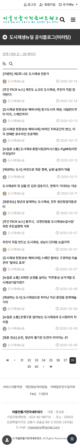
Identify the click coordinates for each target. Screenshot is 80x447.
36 (57, 359)
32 (28, 359)
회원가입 (47, 5)
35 (50, 359)
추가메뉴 (67, 5)
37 (64, 359)
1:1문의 (43, 394)
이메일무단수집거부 (62, 387)
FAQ (33, 394)
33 (35, 359)
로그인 (30, 5)
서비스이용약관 (12, 387)
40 (35, 366)
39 (28, 366)
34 (43, 359)
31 (21, 359)
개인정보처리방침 (36, 387)
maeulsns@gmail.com (44, 427)
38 (72, 359)
